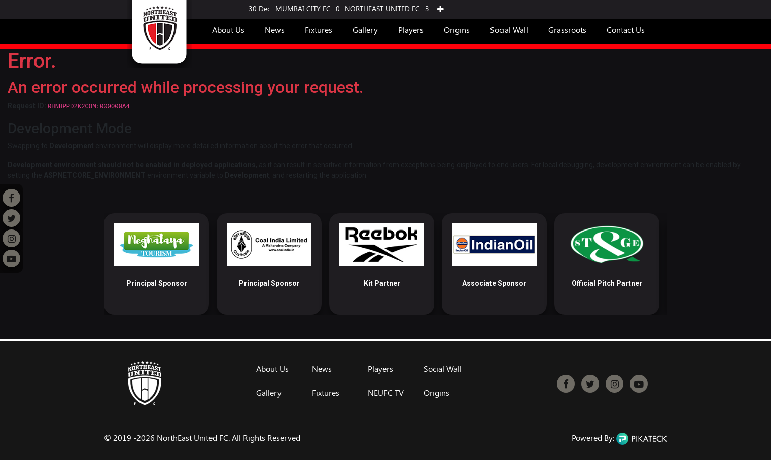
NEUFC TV (386, 393)
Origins (457, 29)
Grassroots (567, 29)
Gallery (365, 29)
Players (411, 29)
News (275, 29)
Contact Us (626, 29)
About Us (228, 29)
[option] (156, 264)
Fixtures (318, 29)
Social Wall (509, 29)
